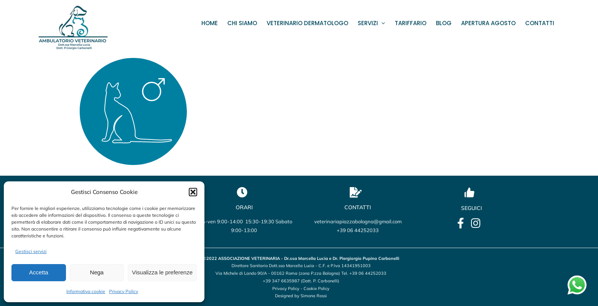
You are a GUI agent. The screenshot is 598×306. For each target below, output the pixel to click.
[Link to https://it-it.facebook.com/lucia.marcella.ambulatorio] (460, 223)
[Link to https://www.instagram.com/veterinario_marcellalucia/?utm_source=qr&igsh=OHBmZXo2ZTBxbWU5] (476, 223)
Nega (97, 272)
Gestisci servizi (31, 251)
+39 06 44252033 (358, 230)
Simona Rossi (314, 295)
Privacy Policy (123, 291)
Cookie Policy (317, 288)
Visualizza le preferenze (162, 272)
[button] (193, 192)
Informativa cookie (85, 291)
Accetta (38, 272)
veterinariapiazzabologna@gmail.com (358, 221)
